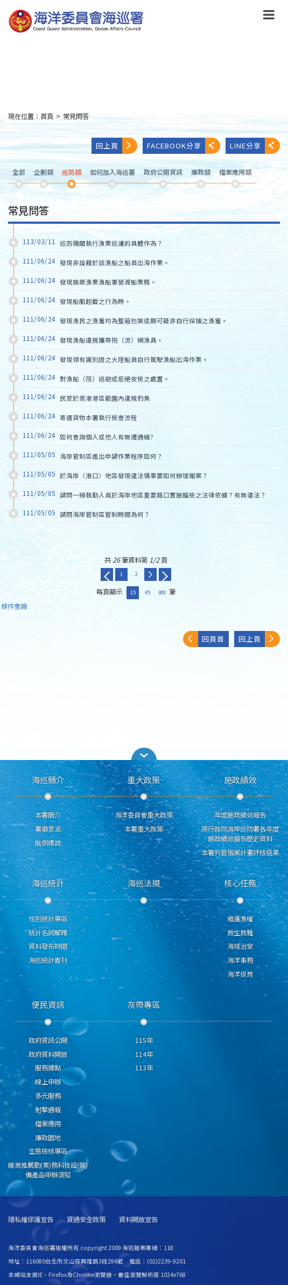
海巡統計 (48, 883)
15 (133, 592)
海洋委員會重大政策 (144, 815)
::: (1, 120)
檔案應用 (48, 1123)
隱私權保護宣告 (30, 1219)
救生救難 (240, 933)
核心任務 (240, 883)
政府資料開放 (48, 1054)
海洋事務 (240, 960)
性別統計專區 (48, 919)
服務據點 (48, 1068)
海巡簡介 (48, 779)
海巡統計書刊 (48, 960)
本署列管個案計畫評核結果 (240, 852)
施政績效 (240, 779)
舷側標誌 (48, 843)
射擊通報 (48, 1109)
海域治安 (240, 946)
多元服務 (48, 1096)
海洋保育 (240, 974)
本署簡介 (48, 815)
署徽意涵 (48, 829)
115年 (144, 1040)
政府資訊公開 (48, 1040)
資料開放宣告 (138, 1219)
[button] (144, 754)
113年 (144, 1068)
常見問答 (76, 116)
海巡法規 (144, 883)
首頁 (46, 116)
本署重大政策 (143, 829)
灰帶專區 (144, 1004)
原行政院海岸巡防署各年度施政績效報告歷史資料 (240, 833)
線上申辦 (48, 1082)
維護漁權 (240, 919)
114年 (144, 1054)
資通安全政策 (86, 1219)
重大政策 (144, 779)
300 (162, 592)
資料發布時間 (48, 946)
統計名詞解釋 (48, 933)
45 (147, 592)
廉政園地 (48, 1137)
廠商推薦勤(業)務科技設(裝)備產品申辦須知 (48, 1170)
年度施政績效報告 (240, 815)
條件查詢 (14, 606)
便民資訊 (48, 1004)
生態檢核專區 (48, 1151)
